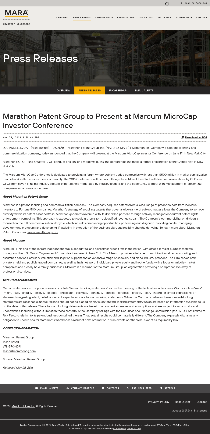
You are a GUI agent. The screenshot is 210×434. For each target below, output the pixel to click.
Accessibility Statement (189, 410)
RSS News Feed (139, 388)
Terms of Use (134, 428)
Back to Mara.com (196, 3)
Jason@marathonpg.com (19, 351)
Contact (201, 17)
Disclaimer (182, 401)
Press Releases (90, 90)
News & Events (82, 17)
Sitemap (167, 388)
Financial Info (126, 17)
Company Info (104, 17)
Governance (184, 17)
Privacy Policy (158, 401)
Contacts (110, 388)
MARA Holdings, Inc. (23, 406)
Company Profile (80, 388)
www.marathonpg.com (42, 232)
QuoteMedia (58, 425)
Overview (62, 17)
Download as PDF (194, 137)
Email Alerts (144, 90)
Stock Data (146, 17)
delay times (131, 425)
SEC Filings (165, 17)
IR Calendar (117, 90)
